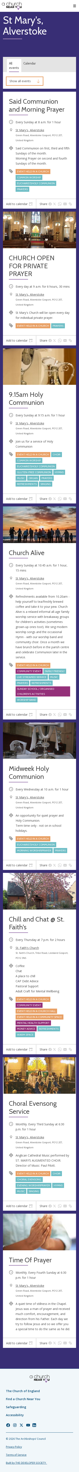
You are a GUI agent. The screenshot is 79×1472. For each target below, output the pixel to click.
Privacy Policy (14, 1447)
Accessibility (15, 1415)
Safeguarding (16, 1407)
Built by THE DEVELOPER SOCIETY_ (26, 1463)
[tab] (19, 204)
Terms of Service (16, 1455)
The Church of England (23, 1391)
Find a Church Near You (23, 1399)
